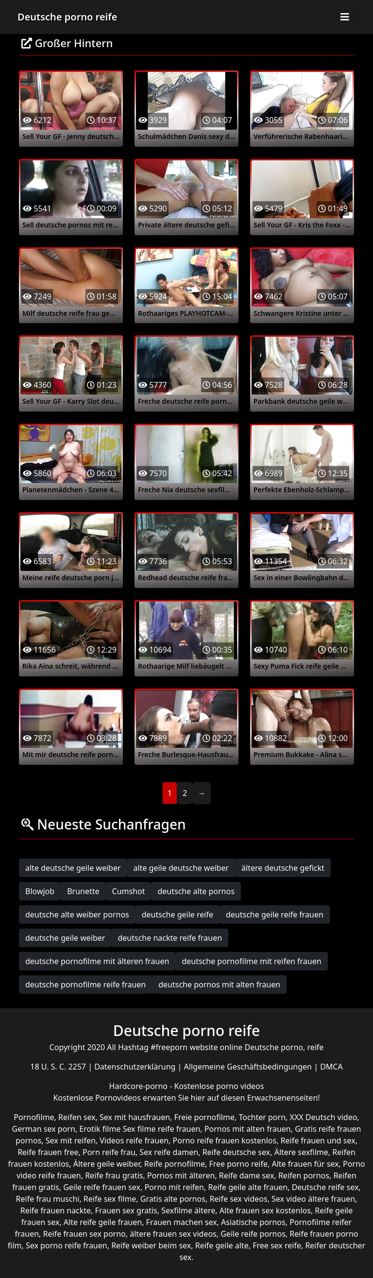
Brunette (83, 891)
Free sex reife (277, 1245)
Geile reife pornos (253, 1233)
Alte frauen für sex (305, 1163)
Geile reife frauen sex (101, 1187)
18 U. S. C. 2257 (59, 1066)
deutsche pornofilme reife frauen (85, 984)
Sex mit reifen (71, 1140)
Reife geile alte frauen (248, 1187)
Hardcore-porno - (141, 1086)
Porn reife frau (109, 1152)
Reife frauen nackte (55, 1210)
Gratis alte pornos (172, 1198)
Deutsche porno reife (67, 16)
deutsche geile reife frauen (274, 914)
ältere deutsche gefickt (282, 868)
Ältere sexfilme (301, 1152)
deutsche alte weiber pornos (77, 914)
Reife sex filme (110, 1198)
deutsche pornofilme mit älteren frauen (97, 961)
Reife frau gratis (114, 1175)
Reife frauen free (47, 1152)
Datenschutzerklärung (135, 1066)
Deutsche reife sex (325, 1187)
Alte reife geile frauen (103, 1222)
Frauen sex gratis (126, 1210)
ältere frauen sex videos (173, 1233)
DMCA (331, 1066)
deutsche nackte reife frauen (170, 938)
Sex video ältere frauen (313, 1198)
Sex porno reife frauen (66, 1245)
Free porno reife (238, 1163)
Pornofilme (34, 1117)
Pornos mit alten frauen (247, 1128)
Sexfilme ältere (188, 1210)
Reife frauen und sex (318, 1140)
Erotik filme (99, 1128)
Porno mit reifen (174, 1187)
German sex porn (43, 1128)
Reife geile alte (222, 1245)
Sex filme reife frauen (162, 1128)
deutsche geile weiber (65, 938)
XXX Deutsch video (323, 1117)
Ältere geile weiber (106, 1163)
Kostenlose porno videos (219, 1086)
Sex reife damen (168, 1152)
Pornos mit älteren (181, 1175)
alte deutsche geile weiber (73, 868)
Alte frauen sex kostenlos (265, 1210)
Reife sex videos (238, 1198)
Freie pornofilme (204, 1117)
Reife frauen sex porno (84, 1233)
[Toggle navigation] (345, 17)
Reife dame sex (246, 1175)
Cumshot (128, 891)
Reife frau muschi (48, 1198)
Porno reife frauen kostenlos (225, 1140)
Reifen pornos (303, 1175)
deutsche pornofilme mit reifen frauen (251, 961)
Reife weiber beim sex (151, 1245)
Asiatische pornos (253, 1222)
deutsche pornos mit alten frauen (219, 984)
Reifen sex (77, 1117)
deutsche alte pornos (195, 891)
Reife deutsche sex (237, 1152)
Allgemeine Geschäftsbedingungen (249, 1066)
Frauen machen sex (181, 1222)
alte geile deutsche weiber (181, 868)
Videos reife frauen (134, 1140)
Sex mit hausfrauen (135, 1117)
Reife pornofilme (174, 1163)
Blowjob (39, 891)
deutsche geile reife (177, 914)
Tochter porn (262, 1117)
